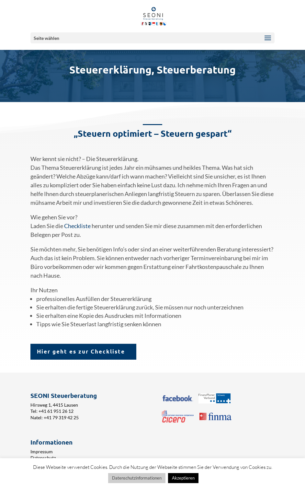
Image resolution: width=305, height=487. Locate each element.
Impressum (41, 451)
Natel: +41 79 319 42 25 (54, 417)
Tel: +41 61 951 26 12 (51, 411)
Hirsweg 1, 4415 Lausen (54, 405)
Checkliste (78, 225)
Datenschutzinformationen (137, 478)
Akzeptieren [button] (183, 478)
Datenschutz (43, 457)
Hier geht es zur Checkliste (81, 351)
